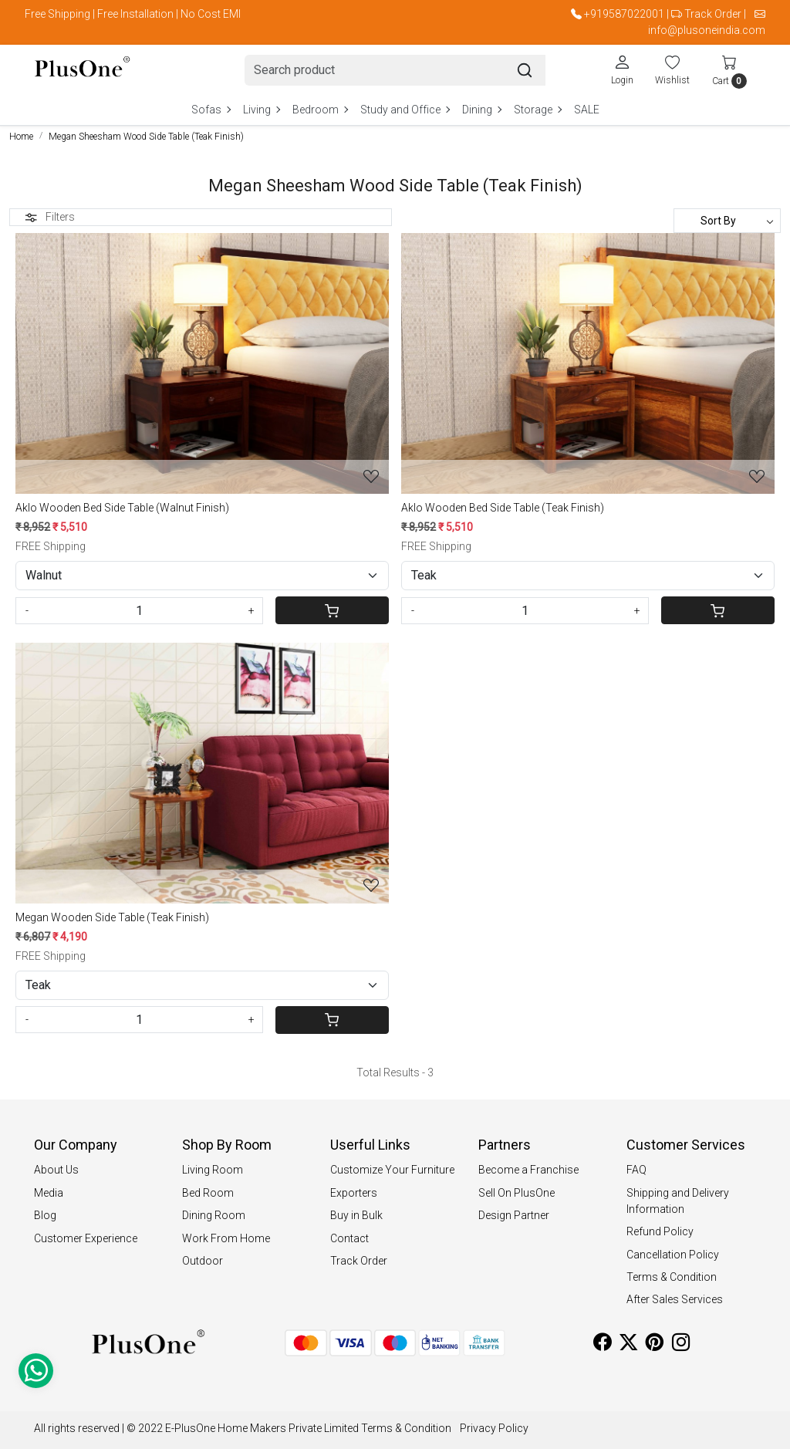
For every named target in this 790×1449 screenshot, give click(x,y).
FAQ (636, 1170)
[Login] (622, 69)
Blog (45, 1215)
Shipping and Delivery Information (677, 1201)
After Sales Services (674, 1299)
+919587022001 (624, 14)
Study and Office (404, 109)
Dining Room (213, 1215)
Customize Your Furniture (392, 1170)
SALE (586, 109)
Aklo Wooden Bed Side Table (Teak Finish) (502, 508)
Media (48, 1193)
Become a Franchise (528, 1170)
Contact (349, 1238)
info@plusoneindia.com (706, 30)
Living (261, 109)
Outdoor (202, 1261)
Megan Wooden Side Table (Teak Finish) (112, 917)
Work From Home (226, 1238)
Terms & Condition (671, 1277)
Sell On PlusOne (516, 1193)
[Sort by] (727, 220)
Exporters (353, 1193)
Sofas (210, 109)
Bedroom (319, 109)
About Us (56, 1170)
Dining (481, 109)
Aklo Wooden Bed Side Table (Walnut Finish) (122, 508)
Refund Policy (660, 1231)
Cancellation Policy (672, 1254)
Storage (537, 109)
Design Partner (513, 1215)
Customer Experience (85, 1238)
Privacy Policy (494, 1428)
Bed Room (208, 1193)
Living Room (212, 1170)
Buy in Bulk (356, 1215)
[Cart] (332, 610)
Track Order (712, 14)
